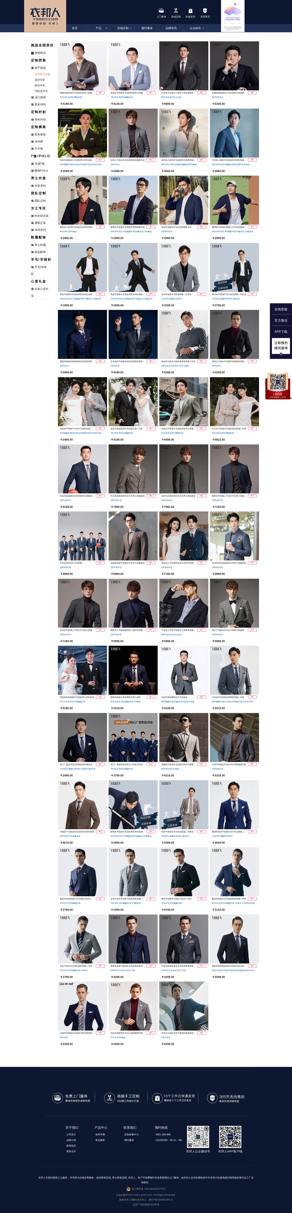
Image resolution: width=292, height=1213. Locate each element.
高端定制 (123, 28)
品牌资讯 (171, 28)
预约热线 (161, 1127)
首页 (74, 28)
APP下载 (281, 331)
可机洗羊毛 (41, 91)
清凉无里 (40, 79)
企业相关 (195, 28)
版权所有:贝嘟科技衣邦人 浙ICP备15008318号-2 (146, 1199)
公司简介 (71, 1134)
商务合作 (71, 1151)
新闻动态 (71, 1145)
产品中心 (101, 1127)
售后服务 (100, 1140)
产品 (98, 28)
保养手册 (100, 1134)
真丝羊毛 (40, 85)
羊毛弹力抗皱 (42, 74)
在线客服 (281, 309)
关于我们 (72, 1127)
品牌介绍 (71, 1140)
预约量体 (147, 28)
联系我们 (129, 1127)
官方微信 (281, 320)
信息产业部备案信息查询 (146, 1204)
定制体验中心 (131, 1134)
